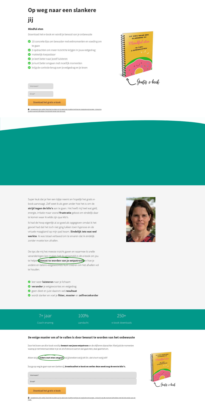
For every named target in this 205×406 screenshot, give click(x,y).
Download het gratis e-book (47, 102)
